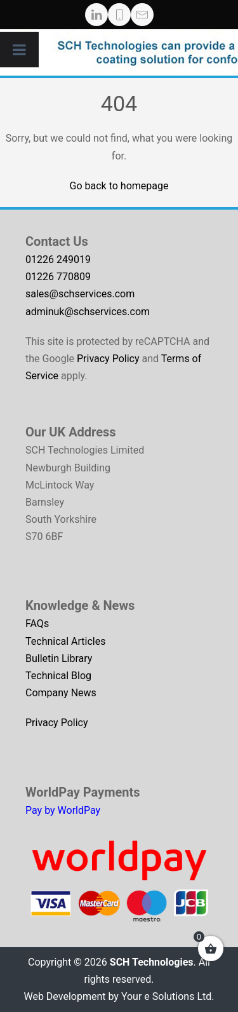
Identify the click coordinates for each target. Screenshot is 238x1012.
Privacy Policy (108, 359)
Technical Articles (65, 641)
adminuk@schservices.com (87, 312)
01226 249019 (58, 259)
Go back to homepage (119, 186)
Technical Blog (58, 676)
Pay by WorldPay (62, 810)
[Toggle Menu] (19, 49)
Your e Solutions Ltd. (168, 996)
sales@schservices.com (80, 294)
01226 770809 (58, 277)
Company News (60, 693)
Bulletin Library (58, 658)
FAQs (37, 623)
